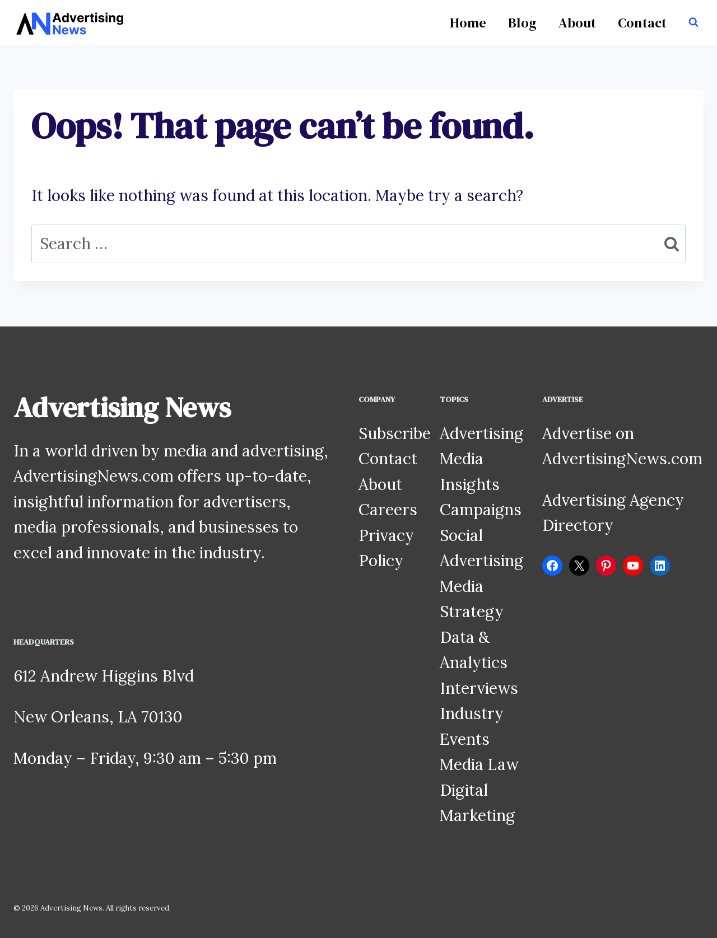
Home (468, 22)
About (577, 22)
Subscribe (394, 433)
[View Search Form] (693, 22)
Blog (522, 22)
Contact (642, 22)
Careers (387, 510)
